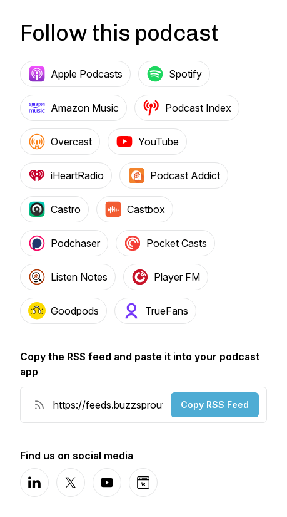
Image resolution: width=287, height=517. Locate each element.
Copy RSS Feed (215, 404)
